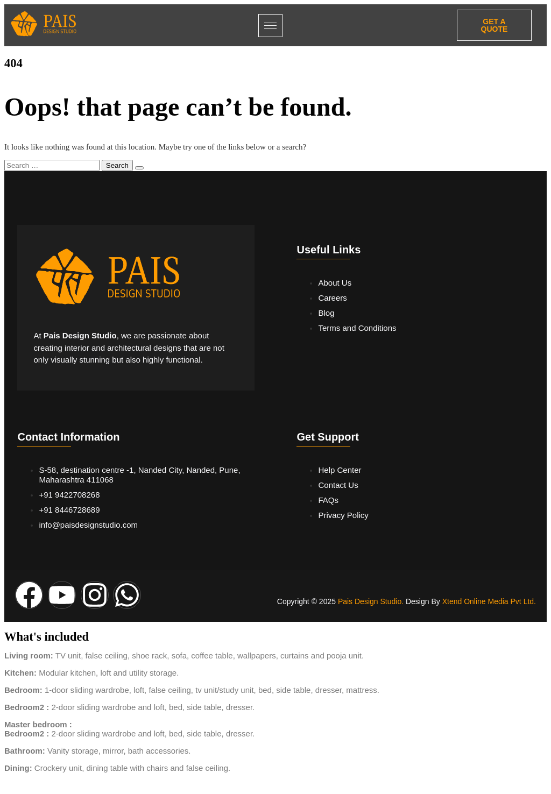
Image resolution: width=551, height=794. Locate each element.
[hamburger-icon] (270, 25)
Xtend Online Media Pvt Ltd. (489, 601)
